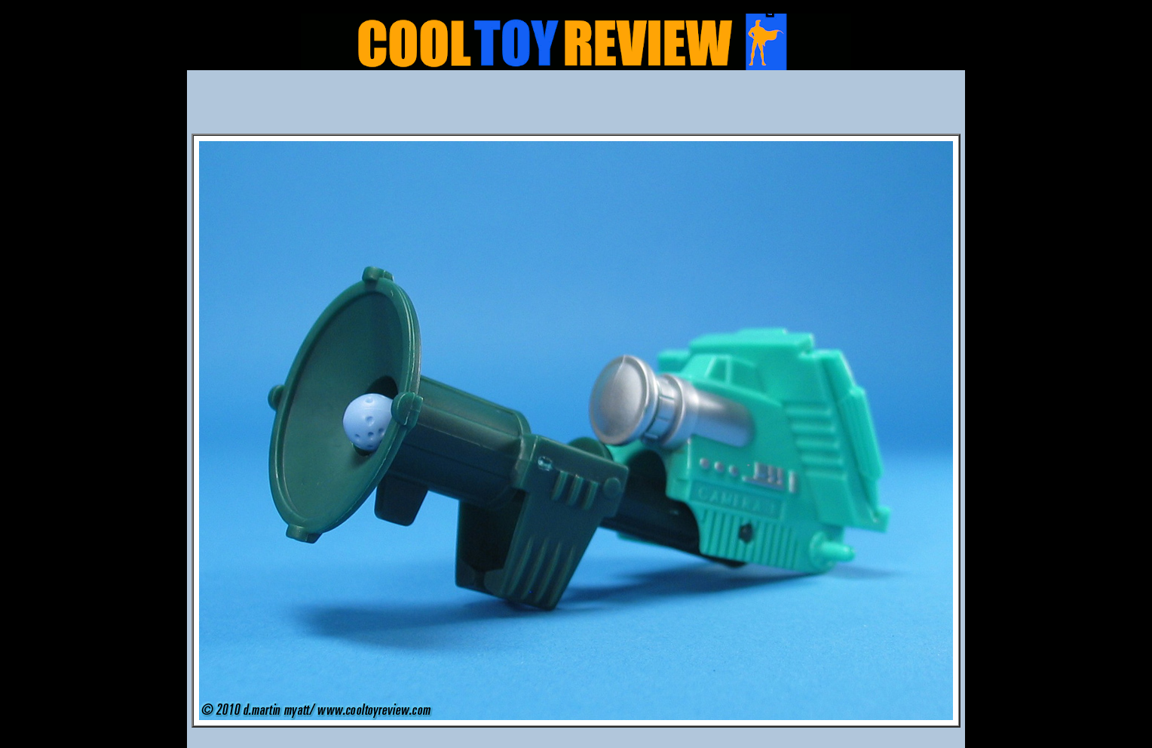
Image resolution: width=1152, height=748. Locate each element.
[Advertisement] (576, 106)
